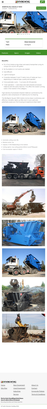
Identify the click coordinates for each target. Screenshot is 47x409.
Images (27, 53)
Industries (17, 391)
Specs (16, 53)
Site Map (4, 388)
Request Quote (41, 8)
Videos (38, 53)
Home (3, 385)
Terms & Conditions (38, 394)
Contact (34, 388)
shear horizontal (29, 42)
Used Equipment (19, 388)
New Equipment (19, 385)
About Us (34, 385)
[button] (44, 22)
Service (16, 394)
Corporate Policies (37, 391)
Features (5, 53)
